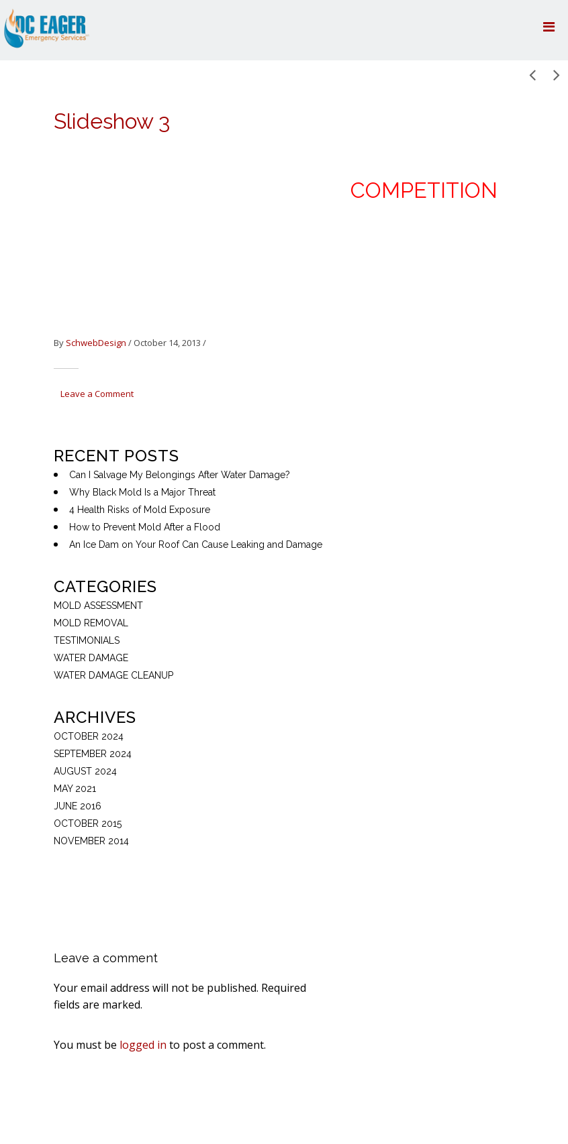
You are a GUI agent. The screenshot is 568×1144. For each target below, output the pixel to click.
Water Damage (91, 657)
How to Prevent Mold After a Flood (144, 527)
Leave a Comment (97, 394)
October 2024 (89, 736)
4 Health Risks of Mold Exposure (139, 509)
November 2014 (91, 841)
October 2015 (88, 823)
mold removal (91, 623)
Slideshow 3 (112, 121)
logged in (143, 1044)
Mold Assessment (98, 605)
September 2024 (93, 753)
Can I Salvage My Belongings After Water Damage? (179, 474)
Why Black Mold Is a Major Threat (142, 492)
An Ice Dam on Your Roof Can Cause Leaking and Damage (195, 544)
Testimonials (87, 640)
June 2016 (77, 806)
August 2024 (85, 771)
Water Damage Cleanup (113, 675)
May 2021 (75, 788)
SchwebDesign (96, 343)
